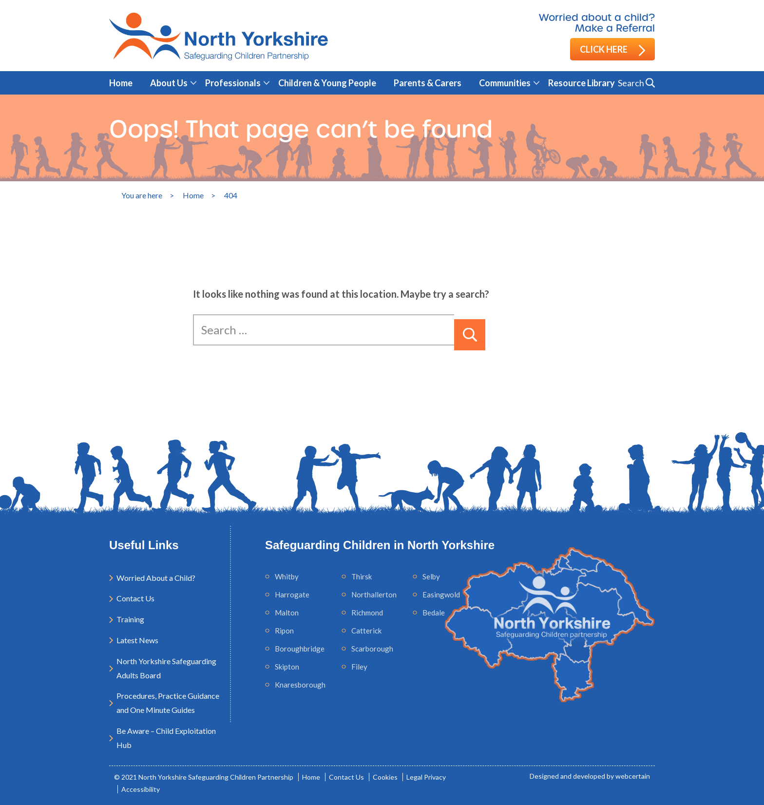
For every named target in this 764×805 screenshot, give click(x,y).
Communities (505, 82)
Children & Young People (327, 82)
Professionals (233, 82)
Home (121, 82)
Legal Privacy (426, 777)
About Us (169, 82)
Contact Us (135, 598)
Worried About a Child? (155, 577)
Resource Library (581, 82)
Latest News (137, 640)
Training (130, 619)
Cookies (385, 777)
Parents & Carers (427, 82)
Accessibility (140, 789)
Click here (612, 50)
